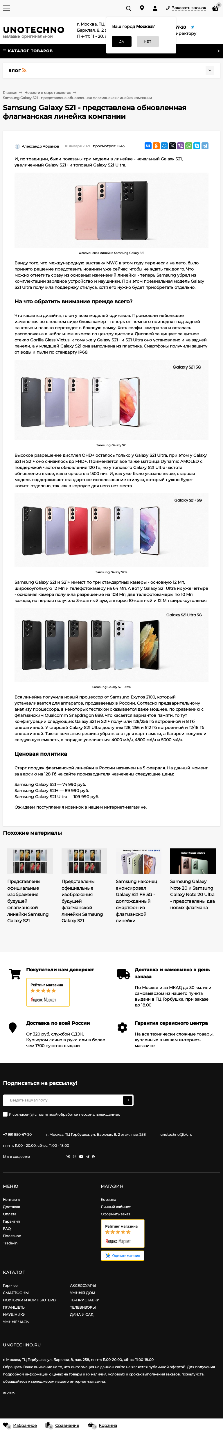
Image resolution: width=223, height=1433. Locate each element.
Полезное (12, 1236)
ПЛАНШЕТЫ (14, 1307)
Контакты (11, 1199)
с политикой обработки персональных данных (77, 1114)
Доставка (11, 1207)
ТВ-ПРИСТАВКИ (85, 1300)
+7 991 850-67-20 (17, 1134)
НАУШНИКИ (14, 1314)
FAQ (7, 1228)
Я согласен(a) (61, 1114)
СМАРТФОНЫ (16, 1293)
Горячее (10, 1285)
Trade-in (10, 1243)
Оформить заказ (115, 1214)
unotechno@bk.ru (176, 1134)
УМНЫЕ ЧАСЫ (16, 1322)
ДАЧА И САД (81, 1314)
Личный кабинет (116, 1207)
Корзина (108, 1199)
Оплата (9, 1214)
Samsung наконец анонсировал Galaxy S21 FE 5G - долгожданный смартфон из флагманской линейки (136, 901)
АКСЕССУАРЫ (83, 1285)
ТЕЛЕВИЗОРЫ (83, 1307)
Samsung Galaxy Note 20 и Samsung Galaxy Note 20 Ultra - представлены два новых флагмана (192, 894)
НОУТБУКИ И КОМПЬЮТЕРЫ (29, 1300)
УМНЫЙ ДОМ (82, 1293)
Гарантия (11, 1221)
